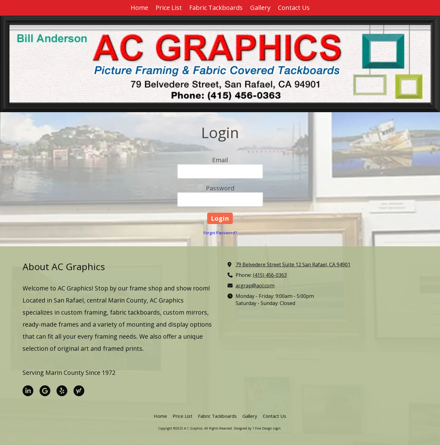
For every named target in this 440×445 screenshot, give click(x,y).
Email (220, 160)
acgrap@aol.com (255, 285)
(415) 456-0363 (270, 275)
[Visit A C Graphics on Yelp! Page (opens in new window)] (62, 390)
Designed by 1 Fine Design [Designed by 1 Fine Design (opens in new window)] (253, 428)
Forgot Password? (220, 232)
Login (277, 428)
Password (220, 188)
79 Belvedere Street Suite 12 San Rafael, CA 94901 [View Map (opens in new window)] (293, 264)
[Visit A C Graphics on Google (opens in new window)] (45, 390)
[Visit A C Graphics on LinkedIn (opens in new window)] (28, 390)
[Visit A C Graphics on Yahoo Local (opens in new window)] (78, 390)
